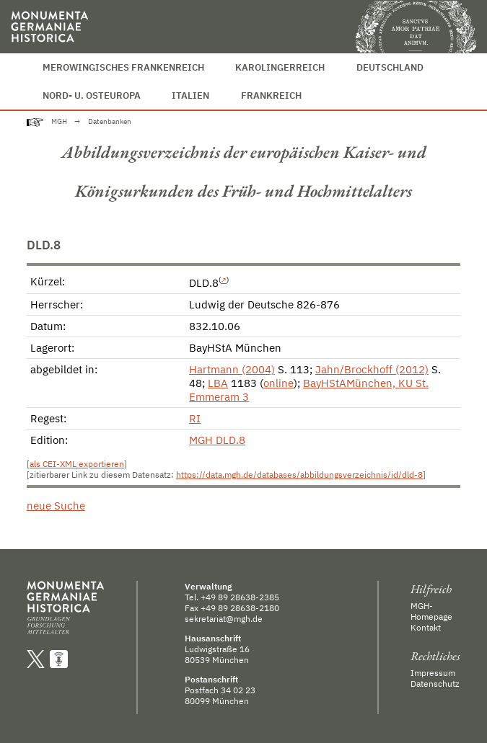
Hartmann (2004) (232, 369)
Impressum (433, 672)
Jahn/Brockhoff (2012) (372, 369)
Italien (190, 95)
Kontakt (426, 627)
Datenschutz (435, 683)
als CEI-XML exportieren (77, 463)
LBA (218, 383)
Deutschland (390, 67)
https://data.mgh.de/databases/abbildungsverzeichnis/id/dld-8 (299, 474)
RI (195, 418)
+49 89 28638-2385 (240, 597)
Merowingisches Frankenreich (123, 67)
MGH (59, 121)
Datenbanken (109, 121)
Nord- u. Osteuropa (92, 95)
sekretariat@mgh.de (224, 618)
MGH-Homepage (431, 611)
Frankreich (271, 95)
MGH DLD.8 (217, 440)
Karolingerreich (280, 67)
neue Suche (56, 505)
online (278, 383)
